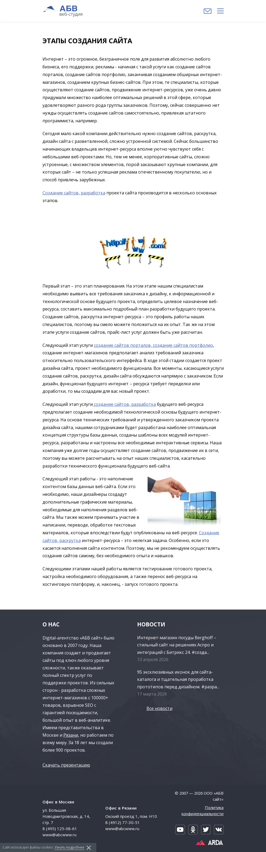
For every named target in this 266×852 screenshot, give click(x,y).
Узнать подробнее (69, 847)
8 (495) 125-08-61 (60, 828)
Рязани (70, 735)
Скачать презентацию (66, 765)
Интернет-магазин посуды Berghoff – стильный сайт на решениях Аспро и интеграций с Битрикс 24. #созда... (176, 645)
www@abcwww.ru (59, 834)
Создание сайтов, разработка (74, 193)
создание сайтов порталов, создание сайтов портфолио (153, 345)
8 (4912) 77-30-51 (122, 822)
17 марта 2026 (152, 694)
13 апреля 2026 (152, 659)
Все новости (159, 708)
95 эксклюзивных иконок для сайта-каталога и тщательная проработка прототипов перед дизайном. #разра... (178, 679)
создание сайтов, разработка (124, 404)
